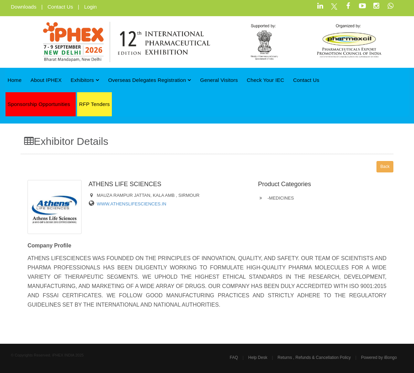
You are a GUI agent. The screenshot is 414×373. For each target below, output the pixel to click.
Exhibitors (85, 80)
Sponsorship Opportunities (39, 104)
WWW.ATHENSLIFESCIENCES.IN (131, 203)
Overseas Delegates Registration (149, 80)
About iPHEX (46, 80)
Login (90, 7)
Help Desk (257, 357)
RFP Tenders (94, 104)
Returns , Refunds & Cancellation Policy (314, 357)
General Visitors (219, 80)
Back (385, 166)
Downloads (23, 7)
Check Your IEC (265, 80)
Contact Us (60, 7)
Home (15, 80)
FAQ (234, 357)
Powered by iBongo (379, 357)
